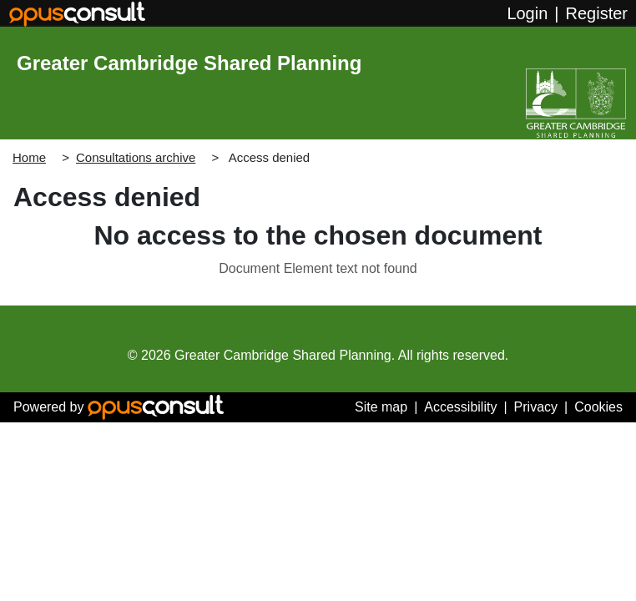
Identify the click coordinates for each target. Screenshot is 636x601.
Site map (381, 407)
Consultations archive (135, 157)
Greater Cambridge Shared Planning (189, 63)
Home (29, 157)
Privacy (536, 407)
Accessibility (460, 407)
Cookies (598, 407)
